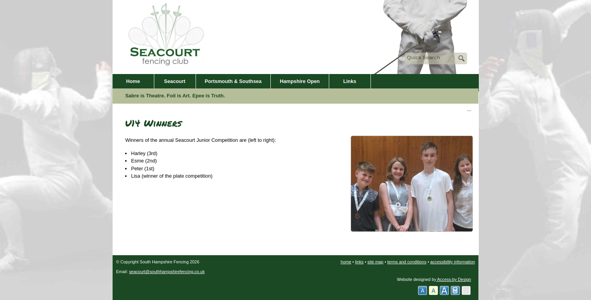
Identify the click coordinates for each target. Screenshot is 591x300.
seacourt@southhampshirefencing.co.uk (167, 271)
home (345, 261)
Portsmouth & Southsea (233, 81)
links (359, 261)
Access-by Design (453, 279)
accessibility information (452, 261)
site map (375, 261)
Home (133, 81)
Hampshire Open (299, 81)
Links (349, 81)
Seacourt (174, 81)
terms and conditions (406, 261)
